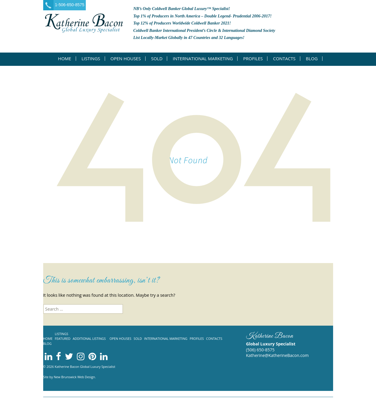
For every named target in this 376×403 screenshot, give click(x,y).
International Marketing (203, 58)
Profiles (253, 58)
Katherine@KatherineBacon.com (277, 355)
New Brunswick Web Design (74, 377)
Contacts (284, 58)
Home (64, 58)
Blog (312, 58)
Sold (157, 58)
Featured (62, 338)
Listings (90, 58)
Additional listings (89, 338)
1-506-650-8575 (70, 4)
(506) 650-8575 (260, 350)
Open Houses (125, 58)
